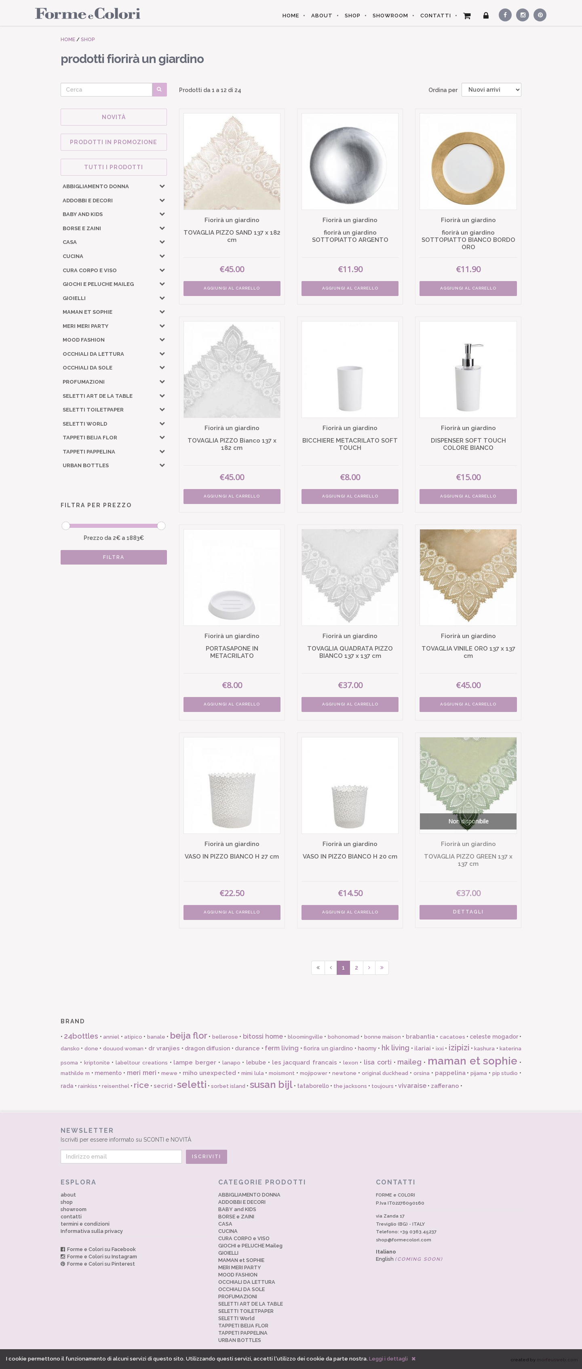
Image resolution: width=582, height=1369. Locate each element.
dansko (70, 1049)
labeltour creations (142, 1063)
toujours (382, 1086)
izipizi (459, 1047)
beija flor (188, 1035)
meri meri (141, 1073)
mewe (169, 1073)
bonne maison (382, 1037)
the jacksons (350, 1086)
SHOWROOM (390, 16)
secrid (163, 1086)
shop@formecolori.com (403, 1240)
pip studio (505, 1073)
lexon (350, 1063)
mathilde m (75, 1073)
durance (247, 1048)
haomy (367, 1048)
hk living (395, 1048)
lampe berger (194, 1062)
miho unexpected (209, 1073)
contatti (71, 1217)
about (68, 1195)
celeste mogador (494, 1036)
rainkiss (87, 1086)
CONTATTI (435, 16)
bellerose (225, 1037)
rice (141, 1085)
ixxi (440, 1049)
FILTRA (113, 557)
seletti (192, 1084)
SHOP (353, 16)
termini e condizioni (85, 1224)
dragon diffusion (207, 1048)
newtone (344, 1073)
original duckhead (385, 1073)
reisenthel (115, 1086)
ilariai (422, 1048)
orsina (421, 1073)
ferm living (282, 1048)
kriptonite (97, 1063)
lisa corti (378, 1062)
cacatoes (452, 1037)
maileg (409, 1062)
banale (156, 1037)
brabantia (420, 1036)
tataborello (313, 1086)
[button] (162, 185)
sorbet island (228, 1086)
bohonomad (343, 1037)
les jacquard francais (304, 1062)
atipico (133, 1037)
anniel (111, 1037)
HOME (291, 16)
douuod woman (123, 1049)
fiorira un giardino (328, 1048)
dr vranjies (164, 1048)
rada (67, 1086)
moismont (282, 1073)
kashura (484, 1049)
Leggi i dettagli (388, 1359)
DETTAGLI (468, 912)
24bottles (81, 1036)
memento (108, 1073)
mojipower (313, 1073)
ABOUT (322, 16)
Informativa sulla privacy (92, 1231)
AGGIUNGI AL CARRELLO (232, 288)
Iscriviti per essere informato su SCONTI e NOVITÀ (291, 1134)
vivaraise (412, 1086)
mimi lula (252, 1073)
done (91, 1049)
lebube (256, 1062)
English (409, 1259)
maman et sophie (473, 1061)
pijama (478, 1073)
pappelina (450, 1073)
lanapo (231, 1063)
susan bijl (271, 1084)
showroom (73, 1209)
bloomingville (305, 1037)
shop (67, 1202)
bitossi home (263, 1036)
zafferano (445, 1086)
